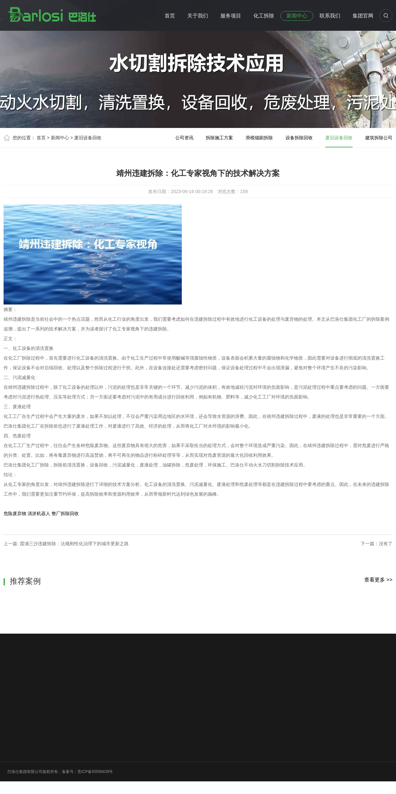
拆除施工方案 (219, 137)
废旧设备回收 (87, 137)
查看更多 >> (378, 579)
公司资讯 (184, 137)
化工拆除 (263, 15)
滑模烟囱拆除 (259, 137)
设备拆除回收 (299, 137)
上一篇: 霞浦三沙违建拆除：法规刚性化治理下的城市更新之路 (66, 543)
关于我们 (197, 15)
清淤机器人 (39, 513)
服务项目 (230, 15)
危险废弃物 (15, 513)
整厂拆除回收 (65, 513)
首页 (170, 15)
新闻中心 (296, 15)
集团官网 (363, 15)
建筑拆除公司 (378, 137)
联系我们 (330, 15)
